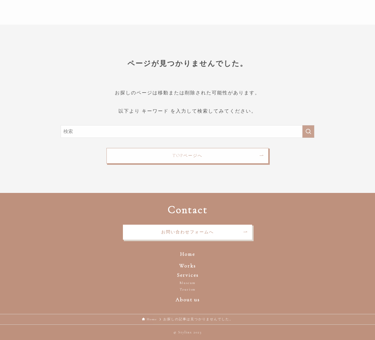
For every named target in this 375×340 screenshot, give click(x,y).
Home (187, 254)
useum (190, 282)
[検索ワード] (187, 131)
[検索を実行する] (308, 131)
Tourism (187, 289)
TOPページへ (187, 155)
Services (188, 275)
